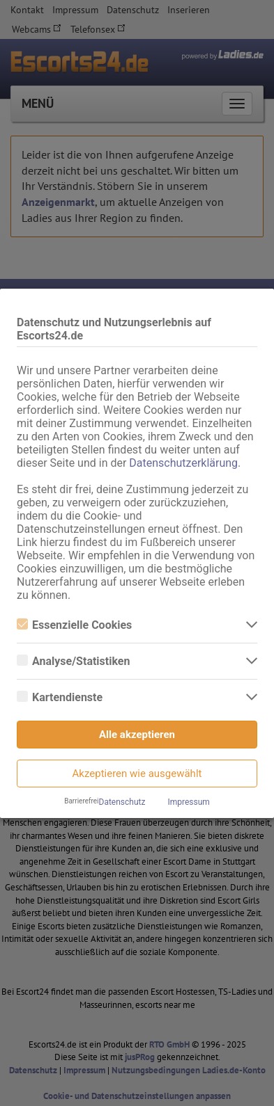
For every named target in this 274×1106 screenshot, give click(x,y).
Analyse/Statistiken (73, 661)
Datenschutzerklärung (183, 463)
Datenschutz (122, 802)
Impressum (188, 802)
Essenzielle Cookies (74, 625)
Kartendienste (59, 697)
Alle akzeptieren (137, 734)
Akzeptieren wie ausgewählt (137, 773)
